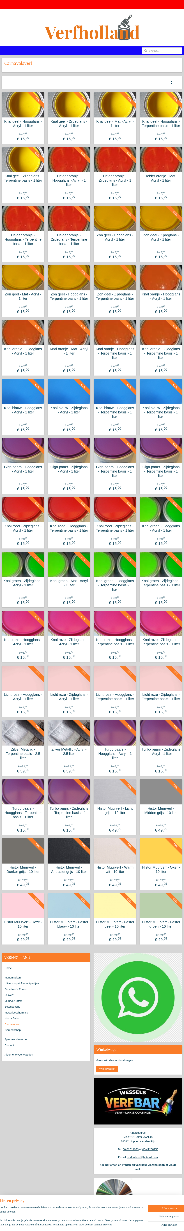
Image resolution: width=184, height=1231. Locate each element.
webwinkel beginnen (98, 1224)
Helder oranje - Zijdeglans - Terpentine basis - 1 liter (69, 239)
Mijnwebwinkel (125, 1224)
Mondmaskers (12, 977)
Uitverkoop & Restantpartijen (21, 983)
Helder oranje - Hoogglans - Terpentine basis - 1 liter (23, 239)
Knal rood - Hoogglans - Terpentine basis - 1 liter (69, 528)
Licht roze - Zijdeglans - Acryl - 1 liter (69, 697)
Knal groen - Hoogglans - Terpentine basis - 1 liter (115, 585)
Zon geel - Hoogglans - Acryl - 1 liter (115, 237)
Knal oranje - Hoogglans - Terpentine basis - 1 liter (115, 353)
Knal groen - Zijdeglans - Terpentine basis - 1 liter (161, 583)
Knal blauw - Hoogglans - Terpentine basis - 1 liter (115, 412)
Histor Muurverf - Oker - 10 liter (161, 869)
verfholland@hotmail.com (142, 1157)
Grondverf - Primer (15, 989)
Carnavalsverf (12, 1024)
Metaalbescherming (16, 1012)
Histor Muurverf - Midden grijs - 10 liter (161, 810)
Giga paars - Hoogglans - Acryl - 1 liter (23, 469)
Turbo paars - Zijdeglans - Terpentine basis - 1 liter (69, 812)
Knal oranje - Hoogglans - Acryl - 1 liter (161, 296)
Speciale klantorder (15, 1039)
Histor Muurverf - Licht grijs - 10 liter (115, 810)
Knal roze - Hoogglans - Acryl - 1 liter (23, 642)
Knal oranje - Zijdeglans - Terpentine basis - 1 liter (161, 353)
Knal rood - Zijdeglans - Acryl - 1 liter (23, 528)
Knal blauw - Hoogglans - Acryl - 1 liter (23, 410)
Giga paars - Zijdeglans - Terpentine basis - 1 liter (161, 471)
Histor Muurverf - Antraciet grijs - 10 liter (69, 869)
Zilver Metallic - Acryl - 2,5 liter (69, 751)
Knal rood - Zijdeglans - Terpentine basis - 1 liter (115, 528)
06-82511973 (131, 1149)
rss (86, 1224)
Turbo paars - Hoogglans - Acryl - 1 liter (115, 753)
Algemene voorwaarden (18, 1054)
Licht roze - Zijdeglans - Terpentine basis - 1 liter (161, 697)
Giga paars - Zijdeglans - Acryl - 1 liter (69, 469)
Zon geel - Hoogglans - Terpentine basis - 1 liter (69, 296)
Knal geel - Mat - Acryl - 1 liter (115, 123)
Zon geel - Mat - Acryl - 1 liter (23, 296)
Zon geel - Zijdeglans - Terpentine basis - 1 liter (115, 296)
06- (144, 1149)
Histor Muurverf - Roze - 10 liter (23, 924)
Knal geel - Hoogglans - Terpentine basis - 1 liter (161, 123)
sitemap (79, 1224)
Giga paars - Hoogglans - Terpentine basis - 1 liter (115, 471)
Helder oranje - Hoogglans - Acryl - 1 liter (69, 180)
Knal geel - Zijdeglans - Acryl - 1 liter (69, 123)
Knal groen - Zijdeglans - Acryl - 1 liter (23, 583)
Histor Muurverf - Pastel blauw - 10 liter (69, 924)
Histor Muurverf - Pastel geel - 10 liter (115, 924)
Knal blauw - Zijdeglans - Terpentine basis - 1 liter (161, 412)
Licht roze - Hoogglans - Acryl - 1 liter (23, 697)
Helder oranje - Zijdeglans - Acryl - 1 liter (115, 180)
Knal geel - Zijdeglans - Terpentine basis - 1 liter (23, 178)
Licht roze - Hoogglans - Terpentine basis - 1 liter (115, 697)
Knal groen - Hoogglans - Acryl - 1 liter (161, 528)
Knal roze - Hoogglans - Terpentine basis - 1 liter (115, 642)
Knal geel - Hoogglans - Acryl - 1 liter (23, 123)
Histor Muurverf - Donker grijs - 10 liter (23, 869)
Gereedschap (12, 1029)
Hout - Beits (11, 1018)
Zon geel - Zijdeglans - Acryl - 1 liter (161, 237)
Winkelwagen (107, 1068)
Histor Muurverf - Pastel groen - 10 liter (161, 924)
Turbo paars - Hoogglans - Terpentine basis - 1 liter (23, 812)
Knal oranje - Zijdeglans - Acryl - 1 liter (23, 351)
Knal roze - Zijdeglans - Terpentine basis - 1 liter (161, 642)
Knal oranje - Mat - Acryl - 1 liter (69, 351)
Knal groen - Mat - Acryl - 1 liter (69, 583)
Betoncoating (12, 1006)
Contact (9, 1045)
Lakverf (8, 994)
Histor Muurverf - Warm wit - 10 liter (115, 869)
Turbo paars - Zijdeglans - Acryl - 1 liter (161, 751)
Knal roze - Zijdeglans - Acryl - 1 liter (69, 642)
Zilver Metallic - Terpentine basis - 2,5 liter (23, 753)
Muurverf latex (13, 1000)
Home (8, 967)
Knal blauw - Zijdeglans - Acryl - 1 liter (69, 410)
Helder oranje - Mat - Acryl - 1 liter (160, 178)
